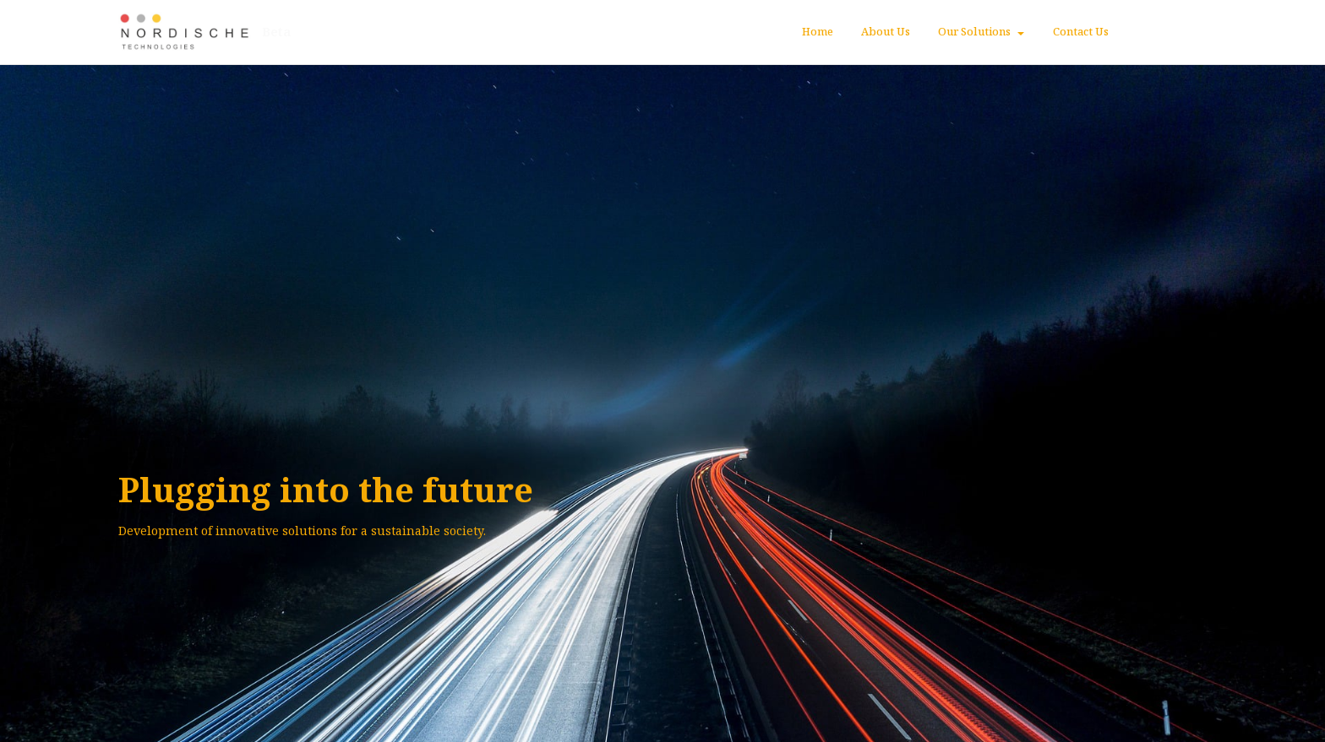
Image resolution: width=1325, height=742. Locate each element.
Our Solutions (974, 31)
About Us (885, 31)
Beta (278, 32)
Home (817, 31)
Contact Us (1081, 31)
